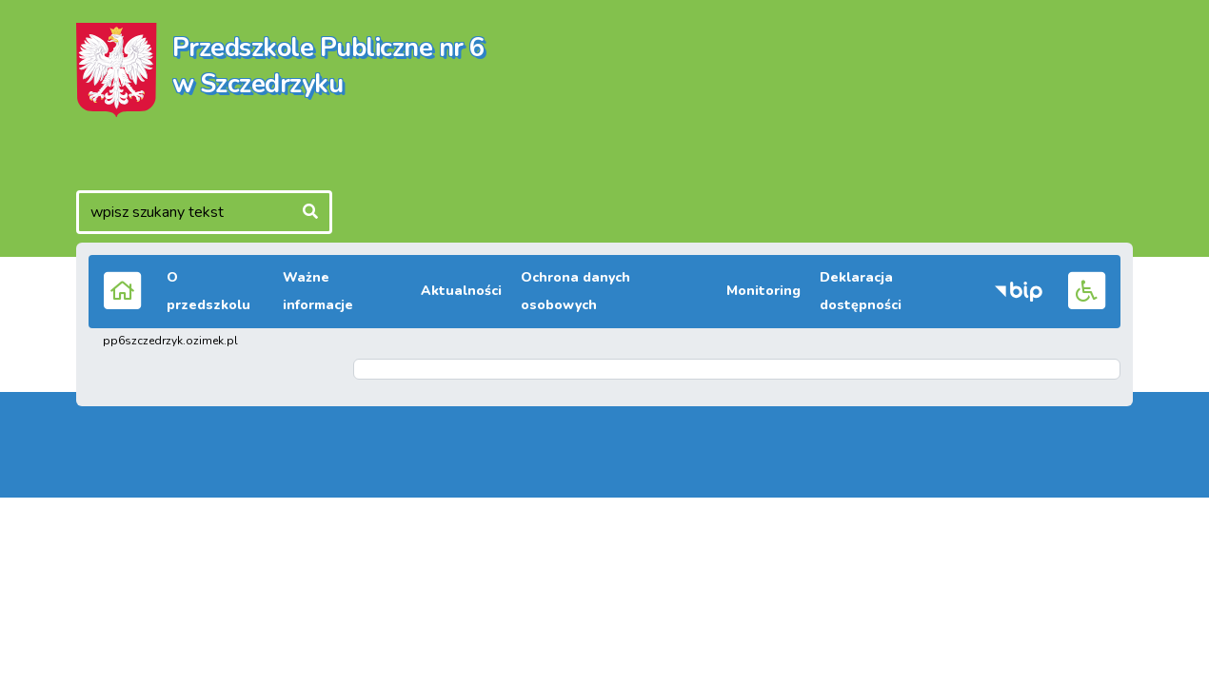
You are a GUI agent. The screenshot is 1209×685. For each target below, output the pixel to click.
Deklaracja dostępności (861, 291)
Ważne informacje (318, 291)
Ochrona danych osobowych (575, 291)
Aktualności (461, 291)
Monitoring (763, 291)
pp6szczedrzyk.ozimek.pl (170, 340)
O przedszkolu (208, 291)
